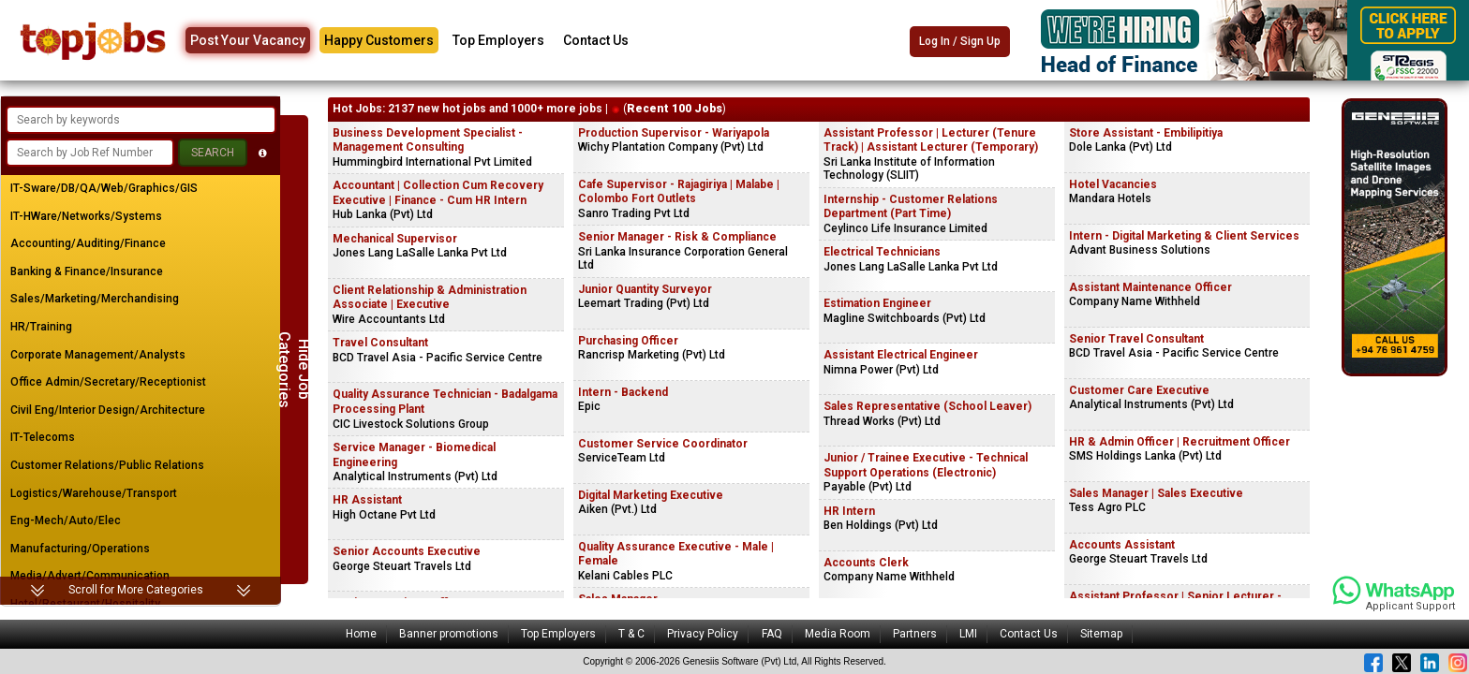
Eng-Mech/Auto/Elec (65, 520)
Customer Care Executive (1139, 390)
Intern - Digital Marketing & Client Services (1184, 235)
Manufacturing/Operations (80, 548)
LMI (968, 633)
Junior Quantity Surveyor (645, 289)
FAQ (772, 633)
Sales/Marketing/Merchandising (94, 298)
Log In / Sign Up (960, 41)
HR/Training (41, 326)
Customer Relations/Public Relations (107, 465)
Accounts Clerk (866, 562)
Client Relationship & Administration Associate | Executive (430, 298)
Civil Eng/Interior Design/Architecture (107, 410)
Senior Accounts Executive (407, 551)
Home (361, 633)
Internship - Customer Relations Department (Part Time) (911, 207)
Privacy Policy (702, 633)
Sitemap (1101, 633)
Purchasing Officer (628, 340)
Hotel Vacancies (1113, 184)
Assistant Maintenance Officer (1150, 287)
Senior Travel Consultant (1136, 338)
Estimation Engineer (877, 303)
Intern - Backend (623, 392)
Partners (915, 633)
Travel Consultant (380, 342)
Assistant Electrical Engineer (901, 354)
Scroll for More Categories (135, 589)
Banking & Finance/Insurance (86, 271)
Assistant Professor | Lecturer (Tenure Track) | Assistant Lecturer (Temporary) (931, 140)
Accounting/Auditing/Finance (88, 243)
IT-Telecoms (42, 437)
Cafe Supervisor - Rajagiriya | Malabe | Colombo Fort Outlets (678, 192)
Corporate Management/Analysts (97, 354)
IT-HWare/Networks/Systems (86, 216)
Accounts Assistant (1122, 544)
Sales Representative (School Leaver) (927, 406)
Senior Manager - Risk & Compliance (677, 236)
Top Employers (498, 40)
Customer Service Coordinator (663, 443)
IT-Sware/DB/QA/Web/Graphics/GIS (104, 188)
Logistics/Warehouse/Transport (93, 493)
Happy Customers (379, 40)
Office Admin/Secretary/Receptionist (108, 381)
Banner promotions (448, 633)
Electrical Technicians (882, 251)
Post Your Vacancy (247, 40)
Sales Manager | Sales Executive (1156, 493)
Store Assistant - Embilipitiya (1146, 132)
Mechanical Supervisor (395, 238)
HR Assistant (367, 499)
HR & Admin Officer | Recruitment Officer (1179, 441)
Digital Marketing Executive (650, 495)
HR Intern (849, 511)
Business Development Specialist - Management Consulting (428, 140)
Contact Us (596, 40)
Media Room (837, 633)
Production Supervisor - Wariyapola (673, 132)
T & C (631, 633)
